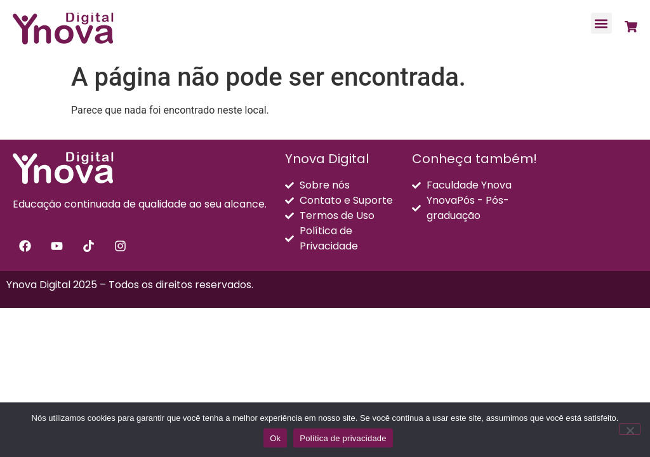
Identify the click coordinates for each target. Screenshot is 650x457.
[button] (601, 23)
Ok (275, 438)
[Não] (629, 429)
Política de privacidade (343, 438)
